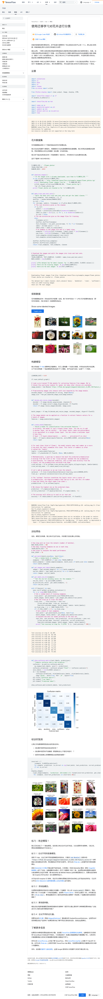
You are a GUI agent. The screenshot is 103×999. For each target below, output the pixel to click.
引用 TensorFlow (70, 987)
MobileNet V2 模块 (41, 868)
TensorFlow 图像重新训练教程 (72, 933)
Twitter (30, 981)
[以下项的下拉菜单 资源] (50, 2)
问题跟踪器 (68, 975)
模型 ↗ (28, 12)
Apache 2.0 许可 (85, 958)
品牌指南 (68, 984)
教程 (51, 21)
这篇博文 (83, 920)
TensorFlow (34, 21)
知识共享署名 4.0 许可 (57, 958)
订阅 (82, 995)
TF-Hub (41, 367)
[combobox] (68, 2)
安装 (23, 2)
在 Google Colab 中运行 (41, 34)
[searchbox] (12, 18)
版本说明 (68, 978)
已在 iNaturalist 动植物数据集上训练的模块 (50, 881)
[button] (11, 50)
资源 (41, 21)
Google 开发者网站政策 (41, 960)
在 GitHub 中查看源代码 (62, 34)
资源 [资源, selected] (46, 2)
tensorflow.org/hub (74, 941)
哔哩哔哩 (30, 984)
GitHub (97, 2)
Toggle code (38, 311)
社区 (55, 2)
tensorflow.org (42, 941)
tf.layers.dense (69, 893)
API (38, 2)
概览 (3, 12)
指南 (9, 12)
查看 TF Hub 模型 (39, 39)
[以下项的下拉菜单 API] (41, 2)
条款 (29, 995)
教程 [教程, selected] (15, 12)
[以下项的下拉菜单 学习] (33, 2)
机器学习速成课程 (46, 949)
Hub (4, 8)
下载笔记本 (79, 34)
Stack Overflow (69, 981)
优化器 (41, 918)
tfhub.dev (77, 862)
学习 (29, 2)
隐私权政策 (35, 995)
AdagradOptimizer (54, 918)
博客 (29, 975)
